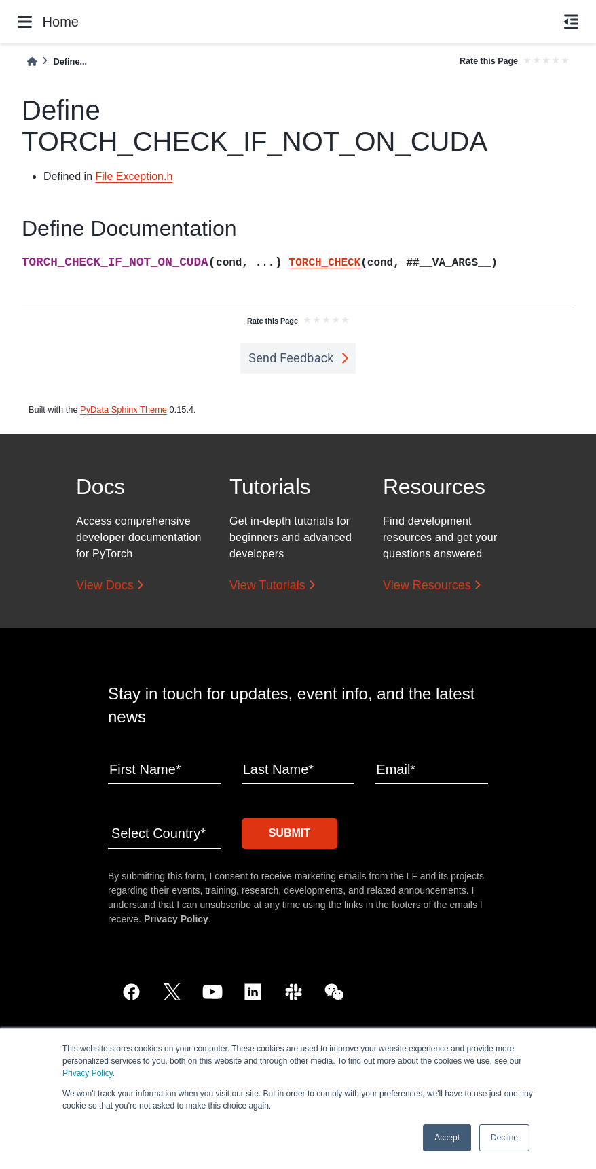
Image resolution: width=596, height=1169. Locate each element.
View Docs (105, 585)
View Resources (427, 585)
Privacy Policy (87, 1073)
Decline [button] (504, 1137)
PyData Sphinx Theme (123, 409)
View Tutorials (267, 585)
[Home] (32, 61)
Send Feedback (291, 358)
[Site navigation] (24, 21)
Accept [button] (447, 1137)
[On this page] (571, 21)
